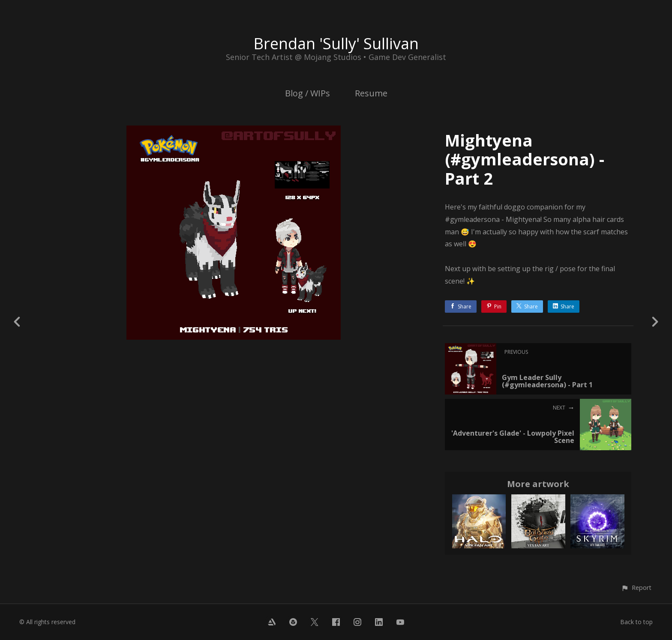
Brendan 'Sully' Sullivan (336, 43)
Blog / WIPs (307, 93)
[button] (636, 587)
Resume (371, 93)
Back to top (636, 622)
